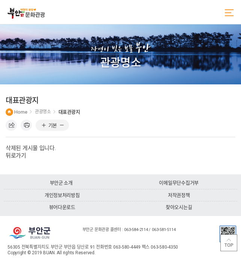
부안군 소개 (61, 183)
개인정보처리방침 (62, 195)
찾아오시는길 (179, 207)
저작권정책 (179, 195)
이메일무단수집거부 (179, 183)
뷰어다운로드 (62, 207)
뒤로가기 (16, 155)
